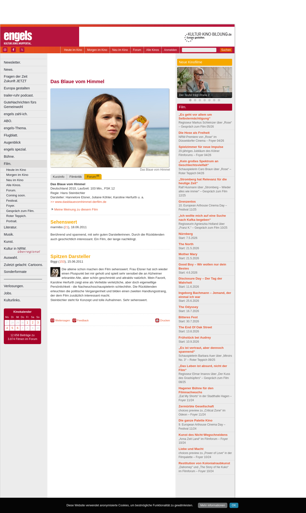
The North (186, 244)
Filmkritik (75, 176)
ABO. (8, 121)
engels (96, 490)
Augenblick (12, 142)
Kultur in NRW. (15, 248)
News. (8, 69)
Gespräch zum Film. (20, 211)
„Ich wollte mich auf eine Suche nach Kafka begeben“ (202, 217)
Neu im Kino (120, 50)
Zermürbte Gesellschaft (196, 406)
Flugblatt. (11, 135)
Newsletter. (12, 62)
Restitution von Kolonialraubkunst (204, 463)
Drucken (165, 320)
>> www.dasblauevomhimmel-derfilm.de (78, 202)
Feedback (83, 320)
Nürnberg (186, 234)
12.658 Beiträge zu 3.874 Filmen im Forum (22, 337)
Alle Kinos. (13, 185)
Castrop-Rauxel (99, 494)
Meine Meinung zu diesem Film (76, 209)
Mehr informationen (212, 505)
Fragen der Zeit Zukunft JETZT (26, 79)
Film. (7, 164)
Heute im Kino (73, 50)
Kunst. (9, 241)
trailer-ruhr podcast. (19, 95)
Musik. (9, 234)
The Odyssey (188, 307)
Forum (137, 50)
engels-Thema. (15, 128)
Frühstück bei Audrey (195, 337)
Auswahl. (11, 257)
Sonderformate (15, 272)
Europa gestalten (17, 88)
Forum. (11, 190)
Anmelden (170, 50)
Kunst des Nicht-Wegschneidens (203, 435)
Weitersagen (62, 320)
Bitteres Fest (188, 317)
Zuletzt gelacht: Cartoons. (23, 265)
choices (85, 490)
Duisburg (145, 494)
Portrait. (11, 221)
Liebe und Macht (191, 449)
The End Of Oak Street (195, 327)
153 (62, 261)
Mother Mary (188, 254)
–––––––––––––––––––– (23, 279)
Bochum (73, 494)
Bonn (84, 494)
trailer (110, 490)
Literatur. (10, 227)
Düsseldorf (131, 494)
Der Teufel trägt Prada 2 (194, 95)
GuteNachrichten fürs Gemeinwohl (20, 104)
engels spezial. (15, 149)
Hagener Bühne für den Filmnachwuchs (196, 390)
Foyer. (10, 205)
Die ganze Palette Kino (195, 420)
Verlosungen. (14, 286)
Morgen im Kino (97, 50)
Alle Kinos (152, 50)
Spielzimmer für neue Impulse (201, 147)
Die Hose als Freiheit (194, 133)
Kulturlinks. (12, 300)
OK (234, 505)
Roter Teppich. (16, 216)
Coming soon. (16, 195)
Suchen (226, 50)
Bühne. (9, 156)
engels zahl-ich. (16, 114)
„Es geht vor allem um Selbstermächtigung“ (195, 116)
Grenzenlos (187, 201)
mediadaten (149, 486)
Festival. (12, 200)
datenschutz (124, 486)
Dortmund (116, 494)
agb (137, 486)
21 (66, 227)
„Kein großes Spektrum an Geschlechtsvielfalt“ (198, 163)
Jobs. (8, 293)
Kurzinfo (58, 176)
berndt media (89, 486)
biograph (71, 490)
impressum (107, 486)
